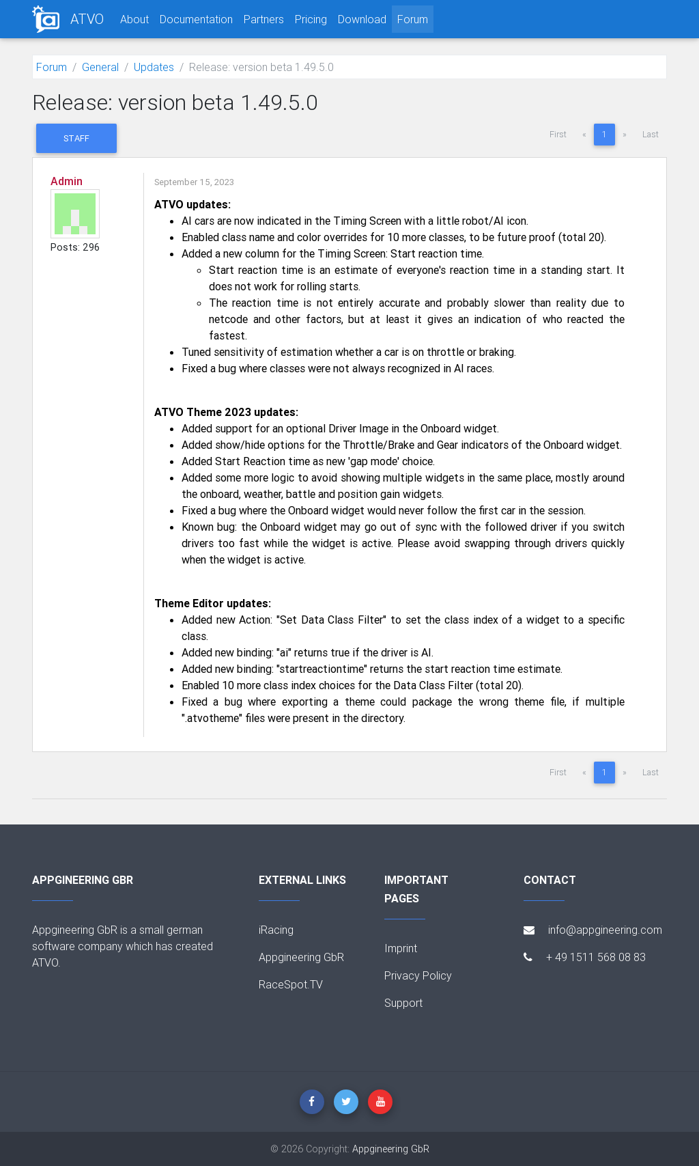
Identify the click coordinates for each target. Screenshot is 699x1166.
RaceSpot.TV (291, 984)
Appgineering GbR (301, 957)
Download (362, 19)
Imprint (400, 948)
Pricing (311, 19)
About (134, 19)
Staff (76, 138)
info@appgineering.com (593, 929)
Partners (264, 19)
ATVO (87, 18)
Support (403, 1003)
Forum (412, 19)
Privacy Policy (418, 975)
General (100, 67)
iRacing (276, 929)
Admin (67, 181)
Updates (154, 67)
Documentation (196, 19)
